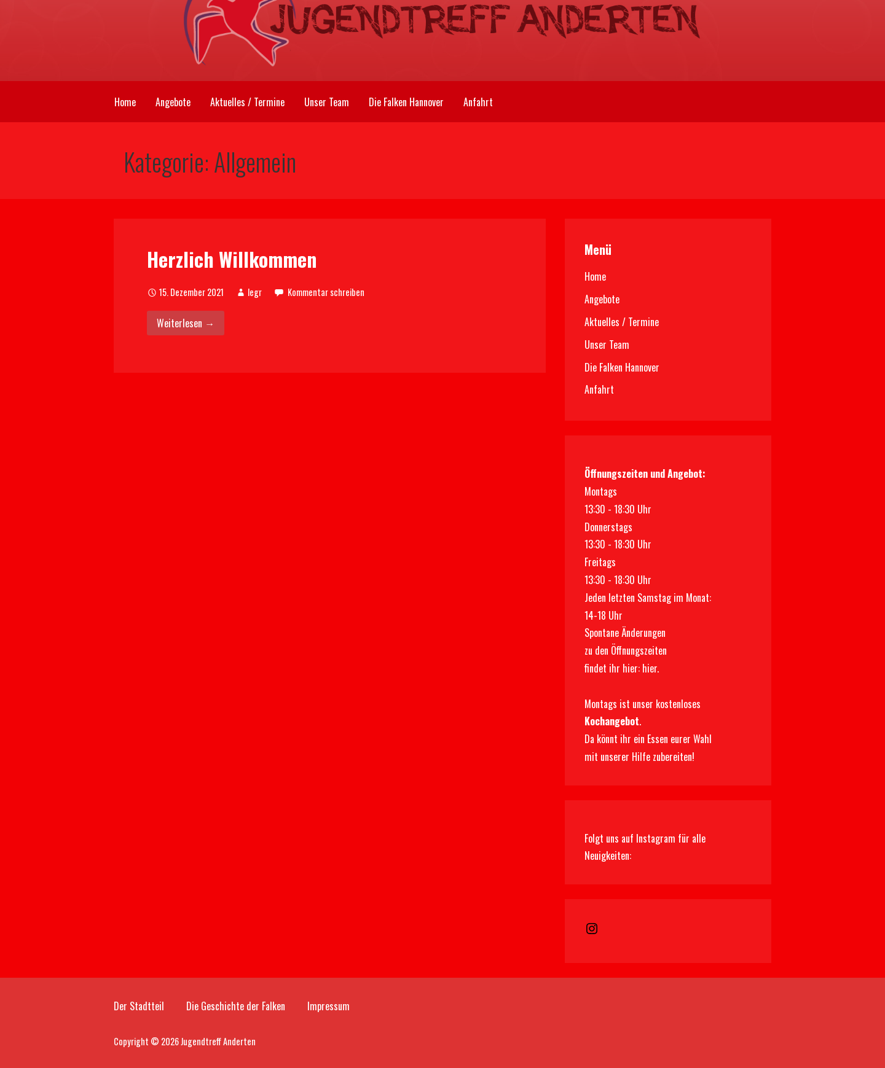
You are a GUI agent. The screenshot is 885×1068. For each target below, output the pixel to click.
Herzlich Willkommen (232, 258)
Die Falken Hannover (406, 102)
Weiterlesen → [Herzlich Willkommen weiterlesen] (185, 323)
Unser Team (326, 102)
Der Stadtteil (139, 1006)
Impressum (328, 1006)
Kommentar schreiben (326, 292)
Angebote (173, 102)
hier (649, 668)
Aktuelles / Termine (247, 102)
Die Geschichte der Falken (235, 1006)
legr (255, 292)
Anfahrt (478, 102)
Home (125, 102)
